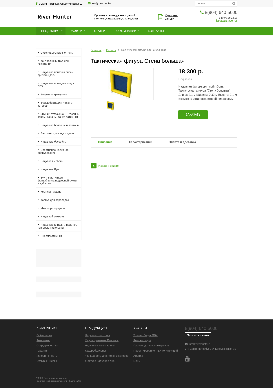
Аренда (138, 355)
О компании (126, 30)
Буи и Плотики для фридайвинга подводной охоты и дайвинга (57, 180)
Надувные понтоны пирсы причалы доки (56, 74)
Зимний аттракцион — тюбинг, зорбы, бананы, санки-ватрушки (58, 115)
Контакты (156, 30)
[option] (132, 84)
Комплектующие (51, 191)
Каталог (111, 50)
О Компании (44, 335)
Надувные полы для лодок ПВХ (56, 85)
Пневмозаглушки (51, 235)
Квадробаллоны (95, 350)
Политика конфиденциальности (51, 381)
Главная (96, 50)
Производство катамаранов (151, 345)
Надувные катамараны (99, 345)
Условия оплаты (47, 355)
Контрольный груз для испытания (53, 62)
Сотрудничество (47, 345)
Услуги (76, 30)
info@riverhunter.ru (103, 3)
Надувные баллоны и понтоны (60, 125)
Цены (137, 360)
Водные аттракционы (54, 94)
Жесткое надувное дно (99, 360)
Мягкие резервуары (53, 208)
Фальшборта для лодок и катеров (55, 104)
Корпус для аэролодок (55, 200)
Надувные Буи (50, 169)
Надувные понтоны (97, 335)
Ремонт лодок (142, 340)
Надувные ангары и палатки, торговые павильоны (57, 226)
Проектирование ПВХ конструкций (155, 350)
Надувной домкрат (52, 216)
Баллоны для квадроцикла (57, 133)
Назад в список (105, 165)
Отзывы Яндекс (47, 360)
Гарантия (42, 350)
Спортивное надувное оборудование (53, 151)
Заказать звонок (226, 20)
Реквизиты (43, 340)
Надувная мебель (52, 161)
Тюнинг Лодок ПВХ (145, 335)
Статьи (99, 30)
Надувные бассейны (53, 141)
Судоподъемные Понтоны (57, 52)
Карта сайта (75, 381)
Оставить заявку (171, 17)
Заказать (193, 114)
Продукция (50, 30)
